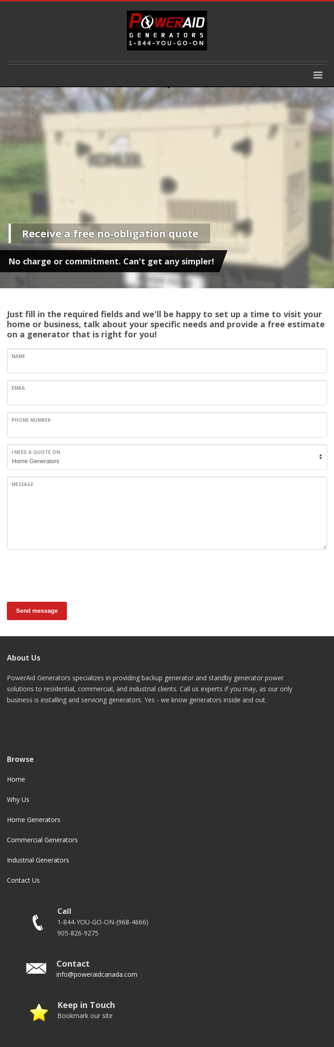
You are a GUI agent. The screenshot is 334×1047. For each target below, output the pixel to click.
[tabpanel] (167, 187)
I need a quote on (35, 452)
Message (22, 484)
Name (18, 356)
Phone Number (31, 420)
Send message (37, 610)
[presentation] (76, 574)
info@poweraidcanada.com (96, 974)
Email (18, 388)
